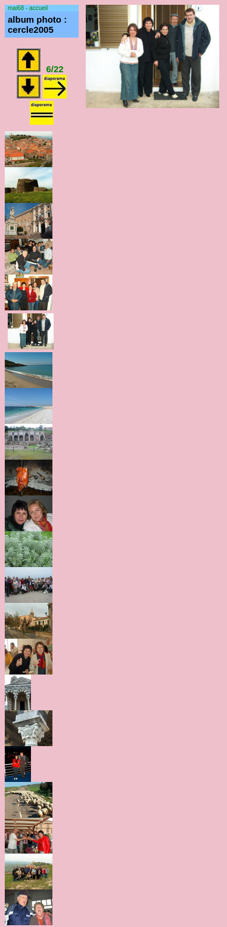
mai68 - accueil (28, 8)
